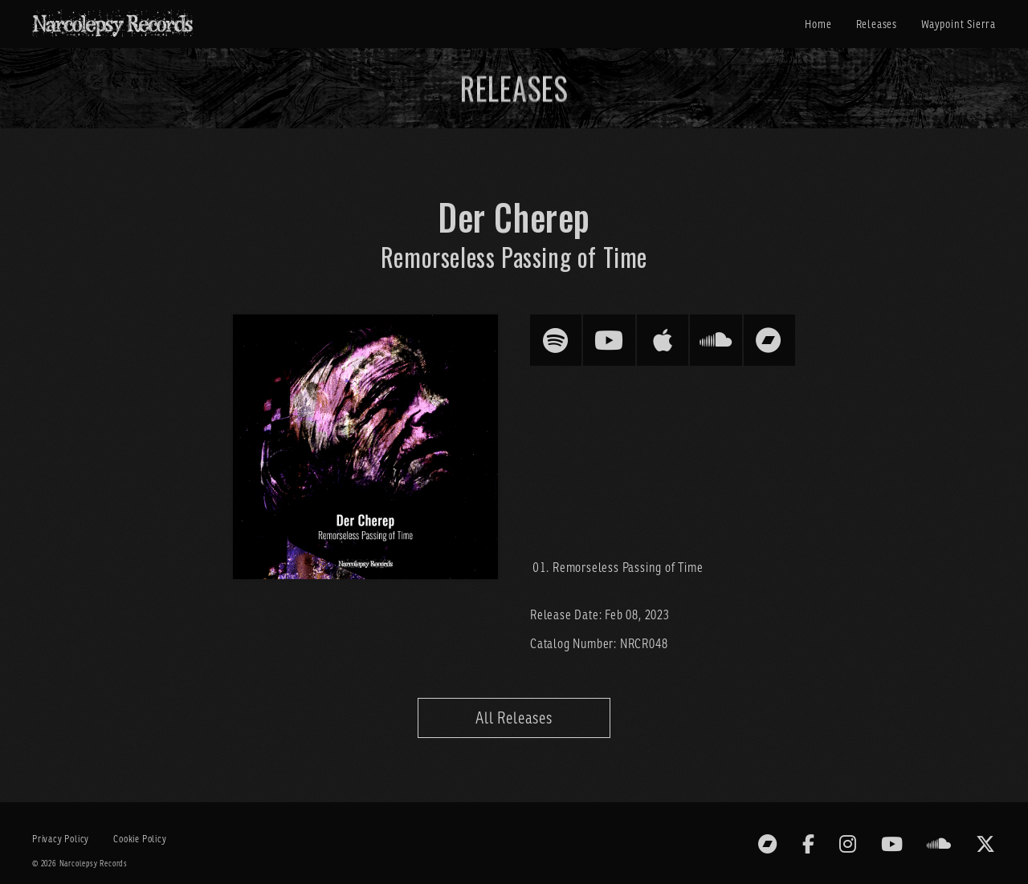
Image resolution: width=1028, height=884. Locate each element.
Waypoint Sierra (958, 24)
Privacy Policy (60, 839)
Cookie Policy (139, 839)
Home (818, 24)
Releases (876, 24)
